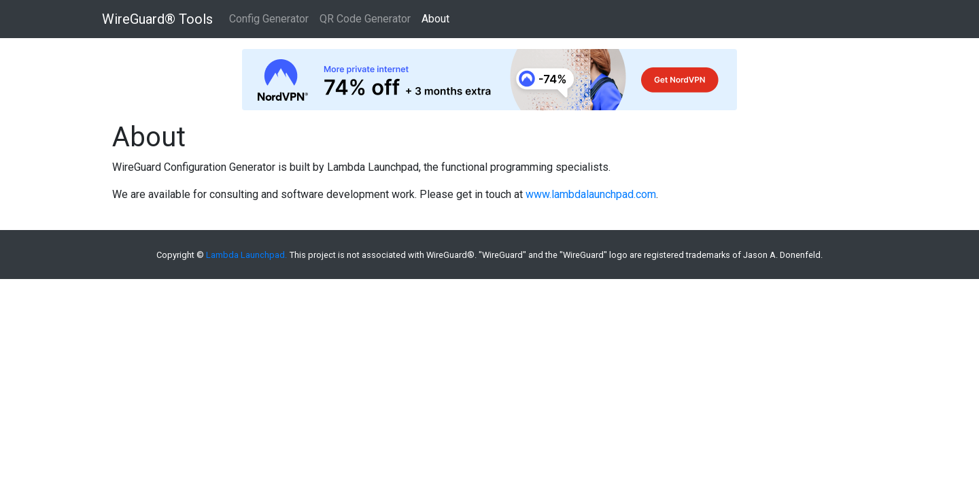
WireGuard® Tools (157, 19)
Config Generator (269, 18)
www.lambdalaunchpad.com (591, 194)
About (435, 18)
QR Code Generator (365, 18)
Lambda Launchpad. (246, 255)
